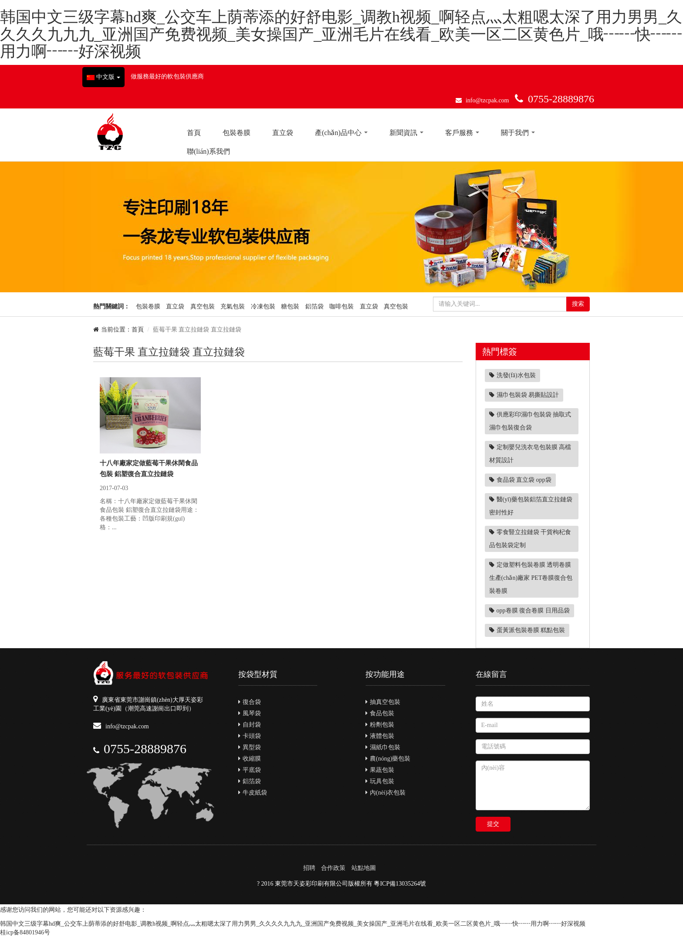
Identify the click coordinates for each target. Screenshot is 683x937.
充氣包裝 (232, 306)
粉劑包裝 (379, 724)
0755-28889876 (561, 99)
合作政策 (333, 868)
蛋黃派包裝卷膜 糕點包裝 (527, 630)
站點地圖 (364, 868)
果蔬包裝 (379, 770)
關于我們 (518, 132)
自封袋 (249, 724)
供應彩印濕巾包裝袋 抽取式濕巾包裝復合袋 (530, 421)
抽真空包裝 (382, 702)
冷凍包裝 (263, 306)
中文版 (103, 77)
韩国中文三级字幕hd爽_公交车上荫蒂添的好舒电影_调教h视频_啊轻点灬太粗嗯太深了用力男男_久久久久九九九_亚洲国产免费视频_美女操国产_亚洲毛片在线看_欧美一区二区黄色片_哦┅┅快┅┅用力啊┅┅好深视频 (341, 34)
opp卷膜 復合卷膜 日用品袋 (529, 610)
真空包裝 (202, 306)
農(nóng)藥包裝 (387, 758)
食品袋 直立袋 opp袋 (520, 480)
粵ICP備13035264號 (400, 883)
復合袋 (249, 702)
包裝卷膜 (236, 132)
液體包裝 (379, 736)
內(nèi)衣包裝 (385, 792)
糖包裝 (290, 306)
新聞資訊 (406, 132)
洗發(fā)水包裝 (512, 375)
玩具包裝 (379, 781)
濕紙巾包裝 (382, 747)
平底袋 (249, 770)
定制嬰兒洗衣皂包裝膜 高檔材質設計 (530, 453)
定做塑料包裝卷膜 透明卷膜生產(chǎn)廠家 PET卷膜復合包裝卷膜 (531, 578)
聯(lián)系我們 (208, 151)
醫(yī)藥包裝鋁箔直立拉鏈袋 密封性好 (530, 506)
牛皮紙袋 (252, 792)
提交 (493, 824)
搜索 (578, 304)
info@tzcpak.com (487, 100)
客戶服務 (462, 132)
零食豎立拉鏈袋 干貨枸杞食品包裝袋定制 (530, 538)
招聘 (309, 868)
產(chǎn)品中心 (341, 132)
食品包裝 (379, 713)
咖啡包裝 (341, 306)
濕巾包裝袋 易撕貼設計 (524, 395)
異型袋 (249, 747)
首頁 (194, 132)
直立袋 (282, 132)
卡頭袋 (249, 736)
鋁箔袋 (314, 306)
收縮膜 (249, 758)
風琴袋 (249, 713)
